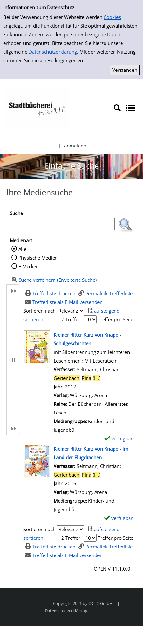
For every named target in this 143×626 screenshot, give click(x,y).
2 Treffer (70, 319)
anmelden (75, 145)
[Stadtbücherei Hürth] (37, 107)
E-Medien (28, 266)
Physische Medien (38, 258)
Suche (16, 213)
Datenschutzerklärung (53, 51)
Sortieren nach (39, 310)
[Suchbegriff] (62, 224)
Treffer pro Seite (115, 319)
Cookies (112, 17)
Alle (22, 249)
